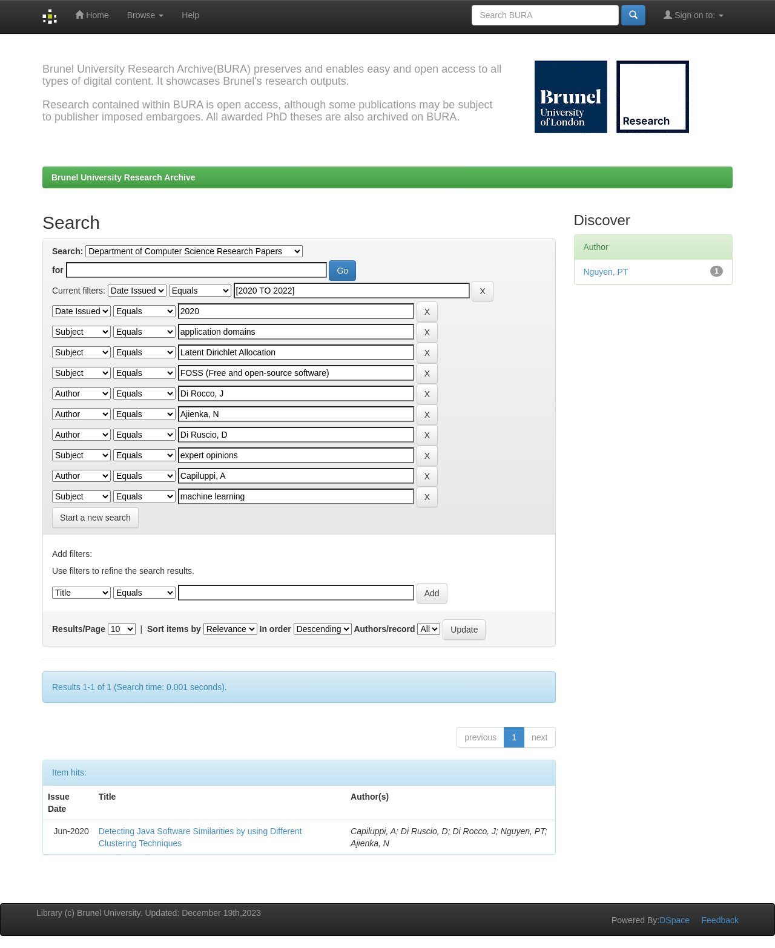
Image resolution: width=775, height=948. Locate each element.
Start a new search (95, 517)
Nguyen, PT (606, 272)
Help (190, 15)
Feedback (720, 920)
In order (275, 629)
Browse (145, 15)
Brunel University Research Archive (123, 177)
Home (91, 15)
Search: (67, 251)
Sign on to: (694, 15)
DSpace (674, 920)
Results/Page (78, 629)
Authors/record (384, 629)
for (58, 270)
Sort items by (174, 629)
